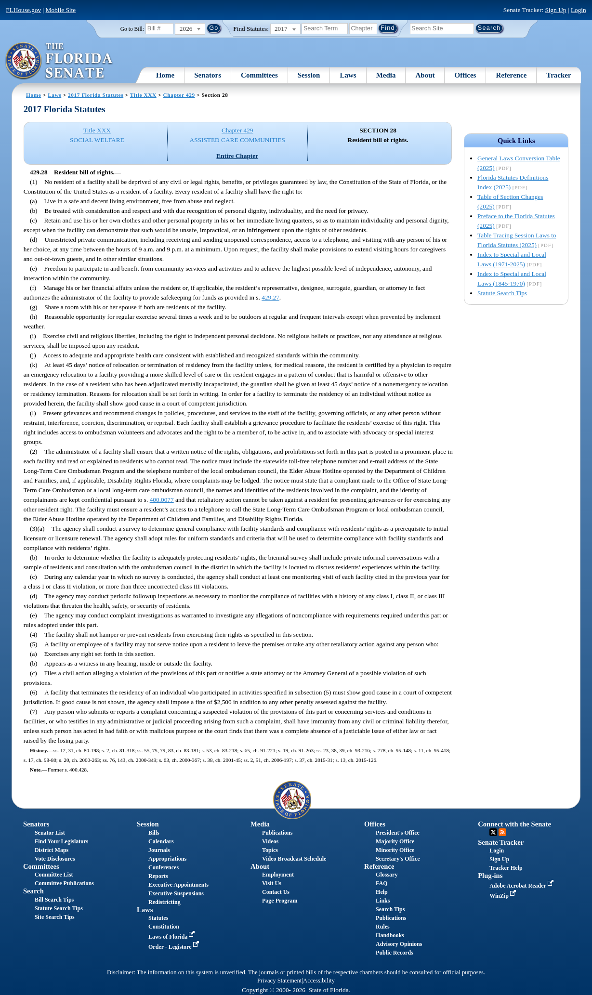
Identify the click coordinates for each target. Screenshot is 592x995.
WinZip (503, 895)
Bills (153, 832)
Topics (270, 850)
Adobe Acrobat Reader (522, 885)
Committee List (54, 874)
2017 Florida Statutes (95, 95)
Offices (465, 75)
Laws (348, 75)
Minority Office (395, 850)
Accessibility (319, 980)
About (424, 75)
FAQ (381, 883)
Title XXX (143, 95)
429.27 (270, 297)
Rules (383, 926)
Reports (158, 876)
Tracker (558, 75)
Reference (511, 75)
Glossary (386, 874)
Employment (278, 874)
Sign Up (555, 9)
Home (165, 75)
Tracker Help (506, 867)
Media (386, 75)
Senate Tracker (501, 842)
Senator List (50, 832)
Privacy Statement (279, 980)
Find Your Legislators (61, 841)
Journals (159, 850)
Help (382, 892)
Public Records (394, 952)
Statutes (158, 918)
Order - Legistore (174, 946)
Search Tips (390, 909)
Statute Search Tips (502, 293)
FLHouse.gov (23, 9)
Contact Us (275, 892)
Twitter (493, 832)
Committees (259, 75)
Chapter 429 (179, 95)
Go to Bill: (132, 29)
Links (383, 900)
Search (33, 891)
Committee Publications (64, 883)
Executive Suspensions (176, 893)
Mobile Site (61, 9)
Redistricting (164, 902)
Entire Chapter (237, 155)
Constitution (163, 926)
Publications (277, 832)
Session (309, 75)
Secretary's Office (398, 858)
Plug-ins (490, 875)
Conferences (163, 867)
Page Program (279, 900)
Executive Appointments (178, 884)
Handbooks (390, 935)
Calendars (161, 841)
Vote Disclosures (55, 858)
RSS (502, 832)
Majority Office (395, 841)
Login (578, 9)
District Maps (51, 850)
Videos (270, 841)
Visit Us (271, 883)
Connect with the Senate (514, 824)
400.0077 (162, 499)
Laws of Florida (172, 936)
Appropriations (167, 858)
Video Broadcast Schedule (294, 858)
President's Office (398, 832)
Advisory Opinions (399, 944)
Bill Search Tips (54, 899)
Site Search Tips (55, 917)
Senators (207, 75)
